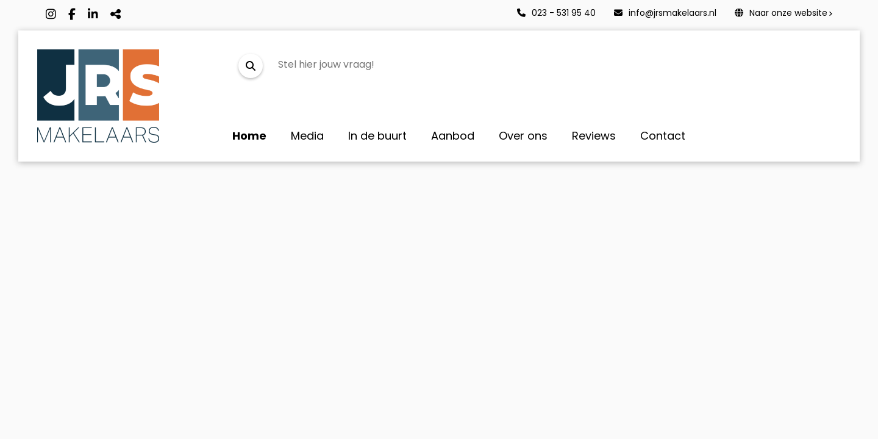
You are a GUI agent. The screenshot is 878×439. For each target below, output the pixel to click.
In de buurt (377, 135)
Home (249, 135)
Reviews (594, 135)
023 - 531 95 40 (556, 13)
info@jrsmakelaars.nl (665, 13)
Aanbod (452, 135)
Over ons (523, 135)
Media (307, 135)
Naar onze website (781, 13)
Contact (662, 135)
